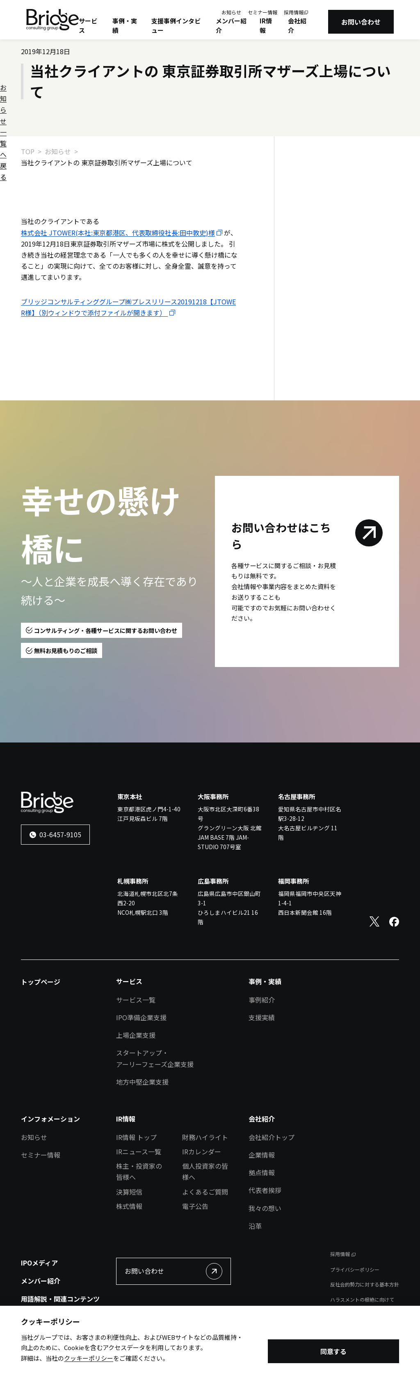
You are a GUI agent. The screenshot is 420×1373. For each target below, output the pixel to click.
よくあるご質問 (205, 1192)
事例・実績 (124, 25)
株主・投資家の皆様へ (139, 1171)
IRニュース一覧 (138, 1151)
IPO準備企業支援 (141, 1017)
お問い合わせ (361, 22)
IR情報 (266, 25)
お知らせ (231, 12)
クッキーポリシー (88, 1359)
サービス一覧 (135, 1000)
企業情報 (262, 1155)
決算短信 (129, 1192)
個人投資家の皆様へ (205, 1171)
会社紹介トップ (271, 1137)
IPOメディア (39, 1263)
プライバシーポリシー (354, 1269)
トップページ (40, 982)
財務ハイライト (205, 1137)
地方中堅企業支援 (142, 1082)
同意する (333, 1352)
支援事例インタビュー (176, 25)
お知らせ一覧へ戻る (330, 178)
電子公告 (195, 1206)
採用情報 (294, 12)
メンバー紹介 (231, 25)
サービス (88, 25)
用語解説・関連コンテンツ (60, 1299)
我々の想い (265, 1208)
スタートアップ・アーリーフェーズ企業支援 (155, 1058)
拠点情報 (262, 1172)
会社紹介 (297, 25)
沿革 (255, 1226)
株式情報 (129, 1206)
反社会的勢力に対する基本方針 (364, 1284)
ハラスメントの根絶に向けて (362, 1299)
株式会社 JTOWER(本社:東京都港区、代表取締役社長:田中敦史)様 (118, 233)
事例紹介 (262, 1000)
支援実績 (262, 1017)
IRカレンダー (201, 1151)
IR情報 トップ (136, 1137)
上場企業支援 (135, 1035)
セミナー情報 (262, 12)
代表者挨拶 (265, 1190)
